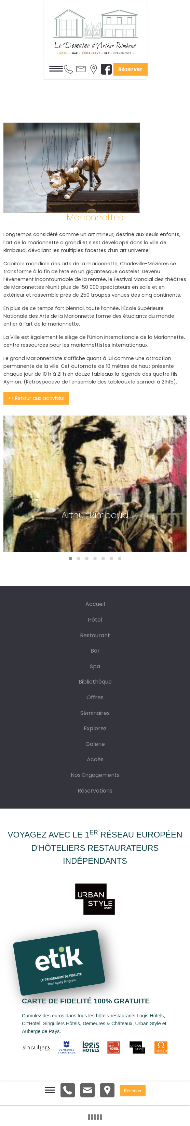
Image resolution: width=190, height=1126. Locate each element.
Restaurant (95, 635)
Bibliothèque (95, 682)
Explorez (95, 728)
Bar (95, 651)
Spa (95, 666)
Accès (95, 759)
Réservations (95, 791)
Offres (95, 697)
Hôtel (95, 620)
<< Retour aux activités (36, 398)
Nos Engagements (95, 775)
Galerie (95, 744)
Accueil (95, 604)
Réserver (130, 69)
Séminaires (95, 713)
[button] (70, 558)
